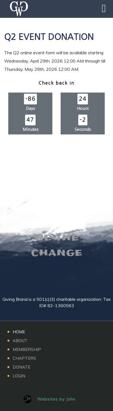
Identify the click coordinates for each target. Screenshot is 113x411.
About (20, 340)
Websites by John (56, 399)
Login (19, 375)
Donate (21, 367)
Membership (27, 349)
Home (19, 331)
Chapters (24, 358)
